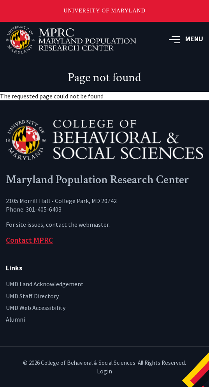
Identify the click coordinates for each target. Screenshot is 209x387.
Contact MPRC (29, 240)
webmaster (94, 224)
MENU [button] (186, 38)
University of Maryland (104, 11)
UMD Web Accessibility (35, 308)
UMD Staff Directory (32, 296)
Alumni (15, 319)
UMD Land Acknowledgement (45, 284)
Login (104, 371)
